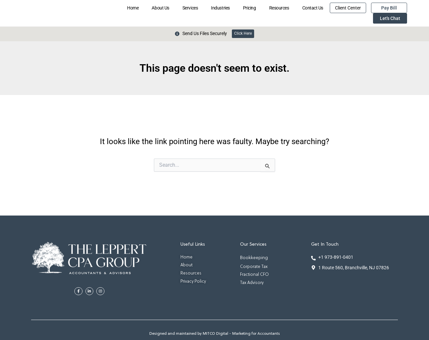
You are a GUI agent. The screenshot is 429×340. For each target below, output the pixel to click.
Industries (220, 7)
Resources (279, 7)
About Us (160, 7)
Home (133, 7)
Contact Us (313, 7)
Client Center (348, 7)
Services (190, 7)
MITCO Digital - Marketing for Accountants (241, 333)
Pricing (249, 7)
